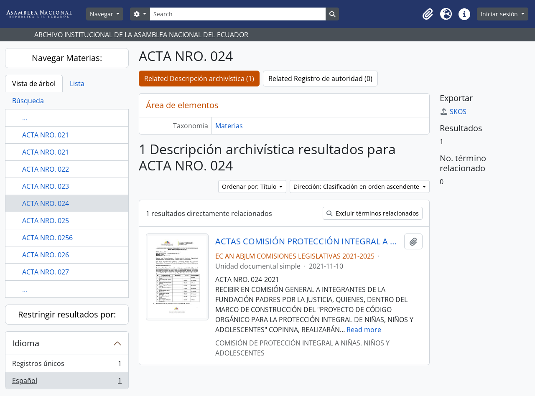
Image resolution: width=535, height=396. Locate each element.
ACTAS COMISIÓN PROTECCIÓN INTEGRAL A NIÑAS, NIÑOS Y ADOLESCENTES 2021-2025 (308, 241)
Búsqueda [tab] (28, 100)
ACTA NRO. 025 (45, 220)
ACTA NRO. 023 (45, 186)
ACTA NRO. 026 (45, 254)
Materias (229, 125)
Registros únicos (67, 365)
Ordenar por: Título (250, 186)
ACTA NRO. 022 (45, 169)
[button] (427, 14)
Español (67, 382)
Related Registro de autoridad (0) (320, 78)
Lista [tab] (77, 83)
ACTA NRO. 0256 (47, 237)
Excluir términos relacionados (372, 213)
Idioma (25, 343)
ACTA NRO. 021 (45, 135)
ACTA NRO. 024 (45, 203)
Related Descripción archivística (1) (199, 78)
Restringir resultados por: (67, 314)
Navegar (102, 14)
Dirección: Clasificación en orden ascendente (357, 186)
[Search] (238, 14)
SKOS (453, 111)
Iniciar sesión (500, 14)
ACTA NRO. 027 (45, 272)
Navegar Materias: (67, 57)
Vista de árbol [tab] (34, 83)
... (24, 117)
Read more (363, 329)
